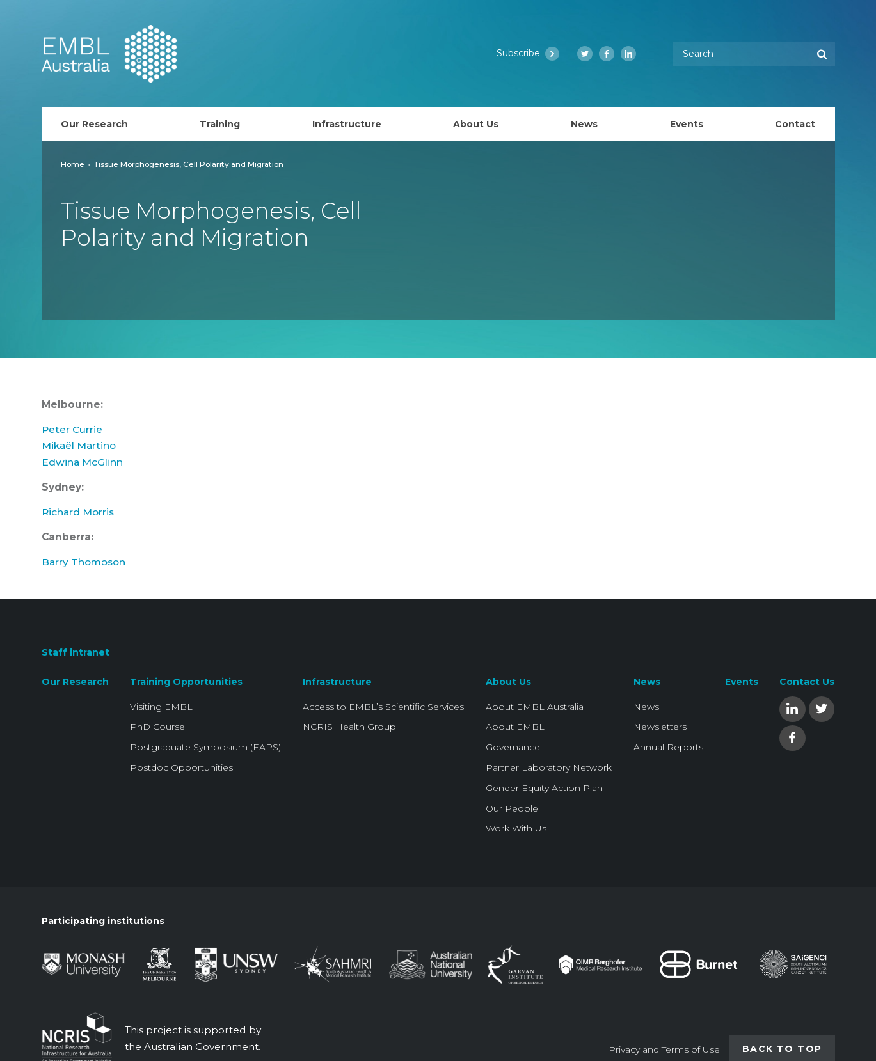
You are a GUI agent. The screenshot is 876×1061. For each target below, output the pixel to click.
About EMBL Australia (535, 706)
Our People (512, 808)
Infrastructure (337, 682)
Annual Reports (668, 747)
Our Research (75, 682)
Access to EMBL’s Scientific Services (383, 706)
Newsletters (660, 726)
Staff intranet (75, 652)
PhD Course (157, 726)
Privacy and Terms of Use (664, 1049)
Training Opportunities (186, 682)
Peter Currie (72, 429)
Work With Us (516, 828)
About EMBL (515, 726)
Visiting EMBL (161, 706)
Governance (513, 747)
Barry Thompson (83, 562)
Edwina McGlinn (82, 462)
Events (741, 682)
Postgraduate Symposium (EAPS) (205, 747)
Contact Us (806, 682)
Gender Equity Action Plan (544, 788)
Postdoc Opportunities (181, 767)
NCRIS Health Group (349, 726)
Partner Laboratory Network (549, 767)
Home (72, 164)
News (646, 682)
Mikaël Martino (79, 445)
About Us (508, 682)
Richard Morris (78, 512)
